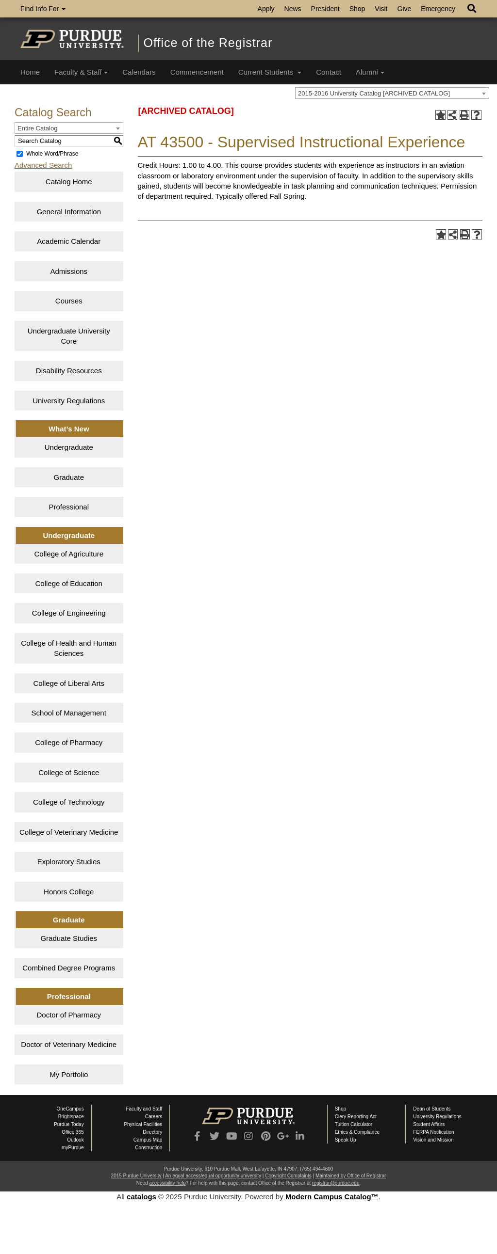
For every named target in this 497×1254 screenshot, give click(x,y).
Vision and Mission (433, 1140)
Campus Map (147, 1140)
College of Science (68, 772)
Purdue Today (69, 1124)
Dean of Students (431, 1108)
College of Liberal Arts (68, 683)
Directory (152, 1132)
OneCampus (70, 1108)
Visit (381, 9)
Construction (148, 1147)
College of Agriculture (68, 554)
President (325, 9)
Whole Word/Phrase (52, 153)
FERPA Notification (433, 1132)
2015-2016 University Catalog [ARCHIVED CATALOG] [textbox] (374, 93)
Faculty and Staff (144, 1108)
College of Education (68, 583)
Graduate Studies (68, 938)
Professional (69, 507)
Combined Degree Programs (68, 968)
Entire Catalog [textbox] (37, 128)
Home (30, 72)
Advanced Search (43, 165)
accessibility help (167, 1183)
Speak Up (345, 1140)
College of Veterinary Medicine (68, 832)
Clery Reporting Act (356, 1116)
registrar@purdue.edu (335, 1183)
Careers (154, 1116)
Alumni (370, 72)
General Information (68, 211)
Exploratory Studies (68, 861)
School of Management (69, 713)
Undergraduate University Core (69, 336)
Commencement (197, 72)
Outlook (75, 1140)
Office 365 (72, 1132)
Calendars (138, 72)
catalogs (141, 1196)
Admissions (68, 271)
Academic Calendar (68, 241)
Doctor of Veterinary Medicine (68, 1044)
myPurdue (73, 1147)
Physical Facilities (143, 1124)
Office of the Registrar (208, 42)
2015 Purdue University (136, 1175)
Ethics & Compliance (357, 1132)
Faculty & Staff (81, 72)
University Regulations (69, 401)
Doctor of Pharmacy (68, 1015)
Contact (328, 72)
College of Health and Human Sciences (68, 648)
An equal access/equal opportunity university (213, 1175)
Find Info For (43, 9)
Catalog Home (69, 181)
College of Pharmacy (68, 742)
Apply (266, 9)
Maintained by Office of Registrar (350, 1175)
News (292, 9)
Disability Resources (69, 370)
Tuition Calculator (353, 1124)
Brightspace (71, 1116)
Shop (357, 9)
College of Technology (68, 802)
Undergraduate (69, 447)
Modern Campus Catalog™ (332, 1196)
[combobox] (392, 93)
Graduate (68, 477)
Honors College (69, 892)
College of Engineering (69, 613)
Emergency (438, 9)
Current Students (270, 72)
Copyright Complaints (288, 1175)
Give (405, 9)
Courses (69, 301)
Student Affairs (429, 1124)
